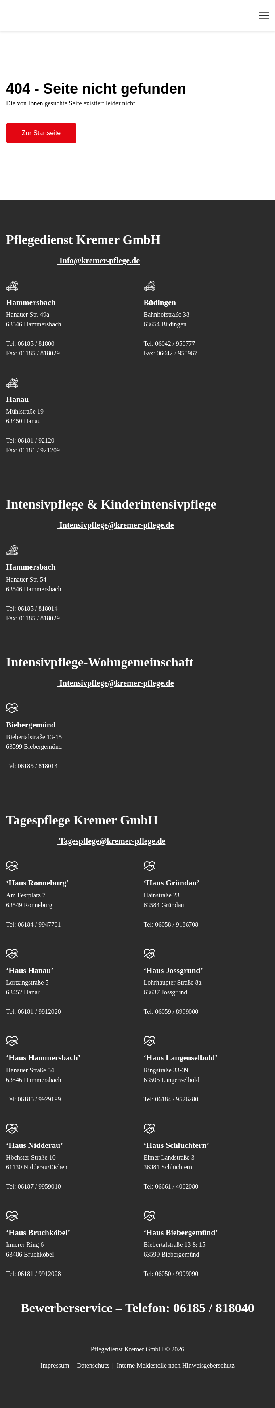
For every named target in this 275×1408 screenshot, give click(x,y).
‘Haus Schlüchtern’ (177, 1143)
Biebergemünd (31, 724)
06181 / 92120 (36, 440)
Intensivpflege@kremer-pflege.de (94, 525)
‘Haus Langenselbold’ (181, 1056)
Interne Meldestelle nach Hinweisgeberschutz (176, 1364)
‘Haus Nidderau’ (35, 1143)
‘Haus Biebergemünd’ (182, 1231)
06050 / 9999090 (177, 1272)
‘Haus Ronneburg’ (38, 882)
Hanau (17, 399)
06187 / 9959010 (39, 1185)
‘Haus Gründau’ (172, 882)
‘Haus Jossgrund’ (174, 969)
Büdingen (160, 302)
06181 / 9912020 (39, 1010)
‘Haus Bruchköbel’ (39, 1231)
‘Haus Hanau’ (30, 969)
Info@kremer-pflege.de (77, 260)
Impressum (54, 1364)
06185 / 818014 (38, 608)
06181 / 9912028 (39, 1272)
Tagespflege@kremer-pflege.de (89, 840)
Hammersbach (31, 302)
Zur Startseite (41, 133)
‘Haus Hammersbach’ (44, 1056)
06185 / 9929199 (39, 1098)
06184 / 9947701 (39, 923)
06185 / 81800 (36, 343)
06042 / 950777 (175, 343)
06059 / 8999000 (177, 1010)
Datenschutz (93, 1364)
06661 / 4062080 (177, 1185)
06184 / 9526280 (177, 1098)
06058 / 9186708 (177, 923)
